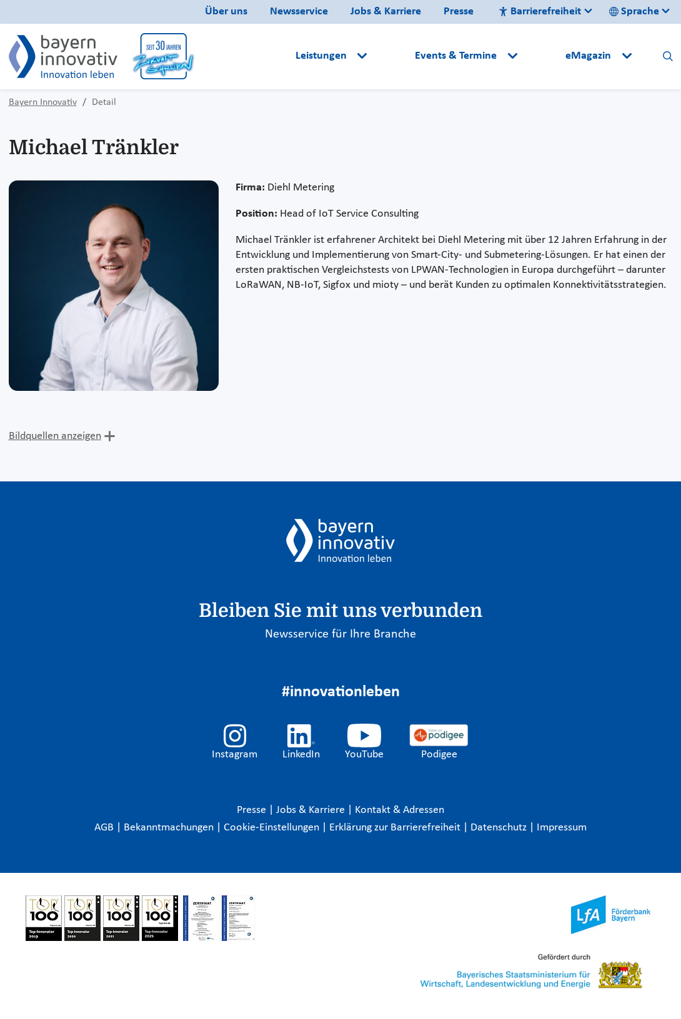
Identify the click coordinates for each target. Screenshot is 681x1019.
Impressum (562, 828)
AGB (105, 828)
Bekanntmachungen (170, 828)
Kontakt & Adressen (399, 810)
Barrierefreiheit (540, 11)
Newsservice (299, 11)
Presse (459, 11)
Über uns (226, 11)
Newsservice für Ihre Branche (340, 634)
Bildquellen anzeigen (55, 436)
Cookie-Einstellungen (271, 828)
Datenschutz (499, 828)
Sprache (634, 11)
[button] (392, 56)
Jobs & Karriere (385, 11)
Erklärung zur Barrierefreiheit (396, 828)
